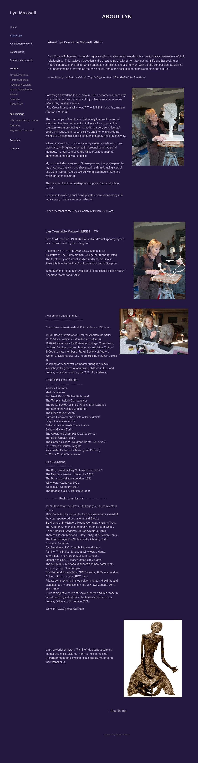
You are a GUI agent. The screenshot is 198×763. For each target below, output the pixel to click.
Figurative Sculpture (20, 84)
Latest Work (17, 52)
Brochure (15, 125)
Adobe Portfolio (122, 735)
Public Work (16, 104)
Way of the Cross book (22, 130)
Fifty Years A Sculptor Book (24, 120)
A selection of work (21, 43)
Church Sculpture (19, 75)
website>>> (58, 662)
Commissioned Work (21, 89)
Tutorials (15, 140)
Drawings (15, 99)
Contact (14, 148)
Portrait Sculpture (19, 79)
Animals (14, 94)
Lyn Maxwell (23, 12)
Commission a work (21, 60)
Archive (14, 69)
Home (13, 27)
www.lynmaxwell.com (71, 608)
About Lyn (16, 35)
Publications (17, 114)
